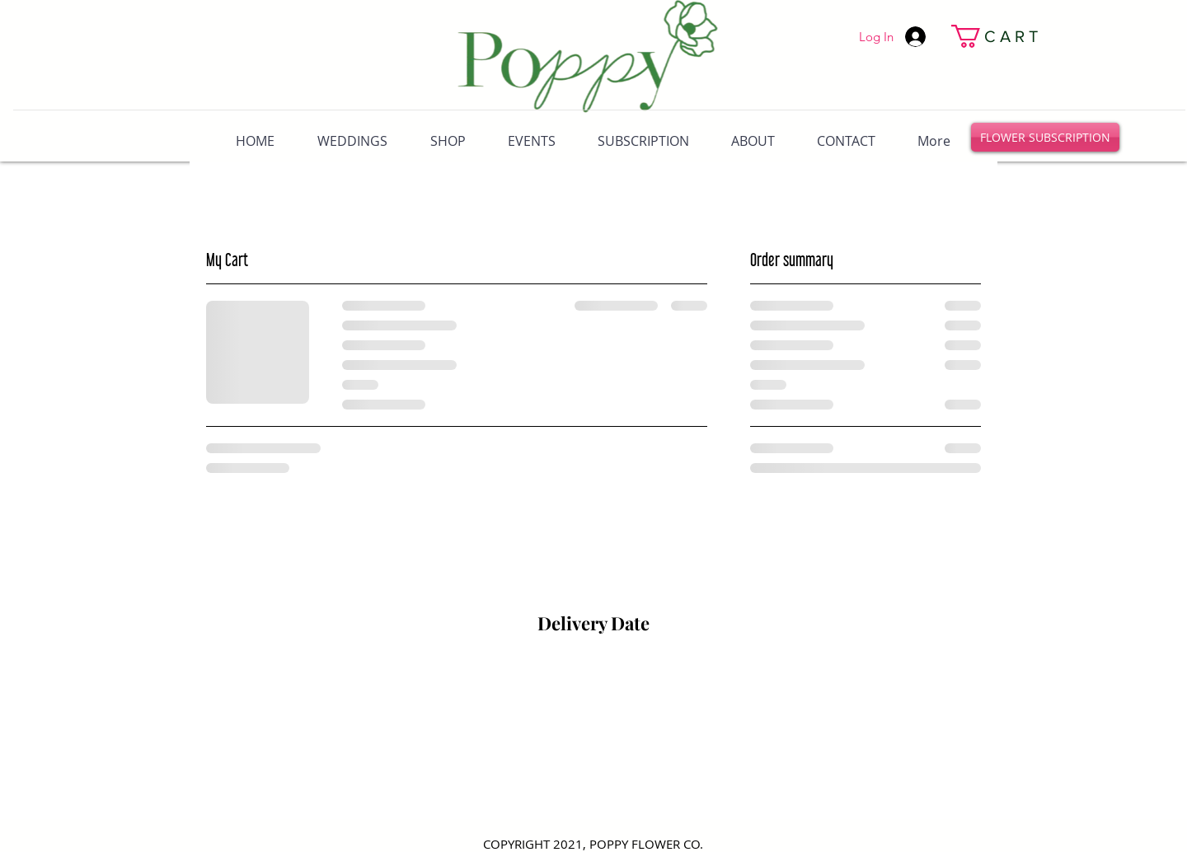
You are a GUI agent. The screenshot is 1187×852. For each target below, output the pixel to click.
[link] (961, 36)
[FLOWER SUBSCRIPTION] (1045, 137)
